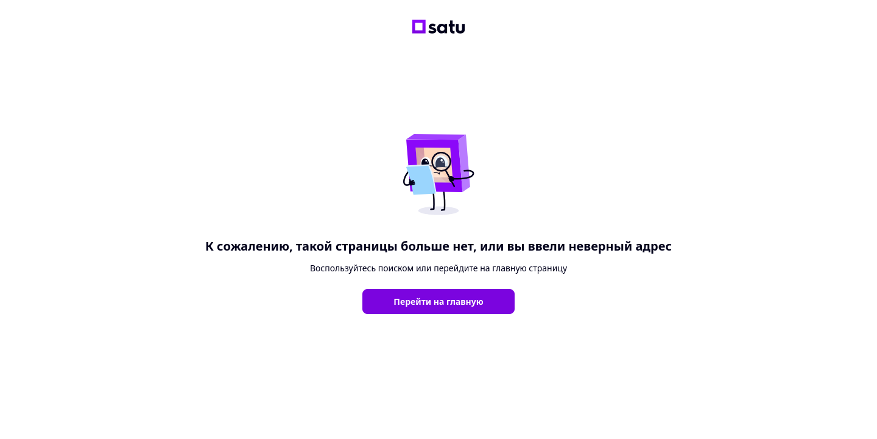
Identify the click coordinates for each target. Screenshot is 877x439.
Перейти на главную (438, 301)
